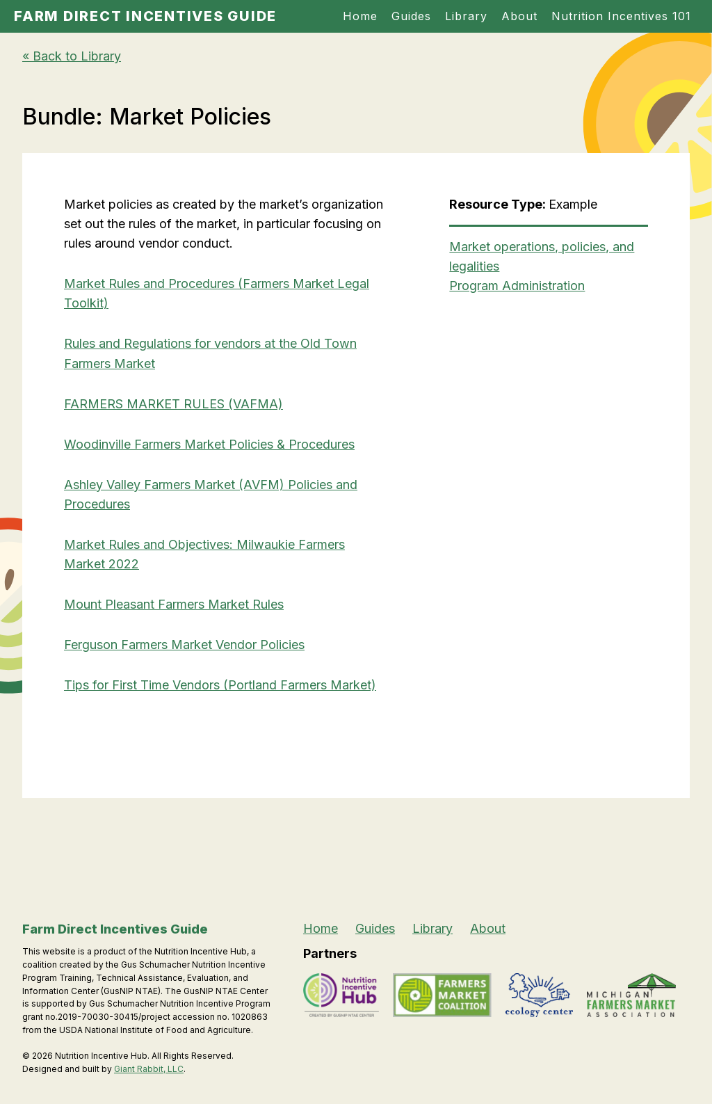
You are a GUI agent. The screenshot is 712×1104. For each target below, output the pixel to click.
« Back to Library (71, 56)
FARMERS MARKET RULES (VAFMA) (173, 404)
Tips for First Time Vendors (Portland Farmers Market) (220, 685)
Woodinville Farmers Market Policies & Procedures (209, 444)
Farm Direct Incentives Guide (145, 16)
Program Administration (517, 285)
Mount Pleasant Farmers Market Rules (174, 604)
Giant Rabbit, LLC (149, 1069)
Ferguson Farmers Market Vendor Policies (184, 644)
